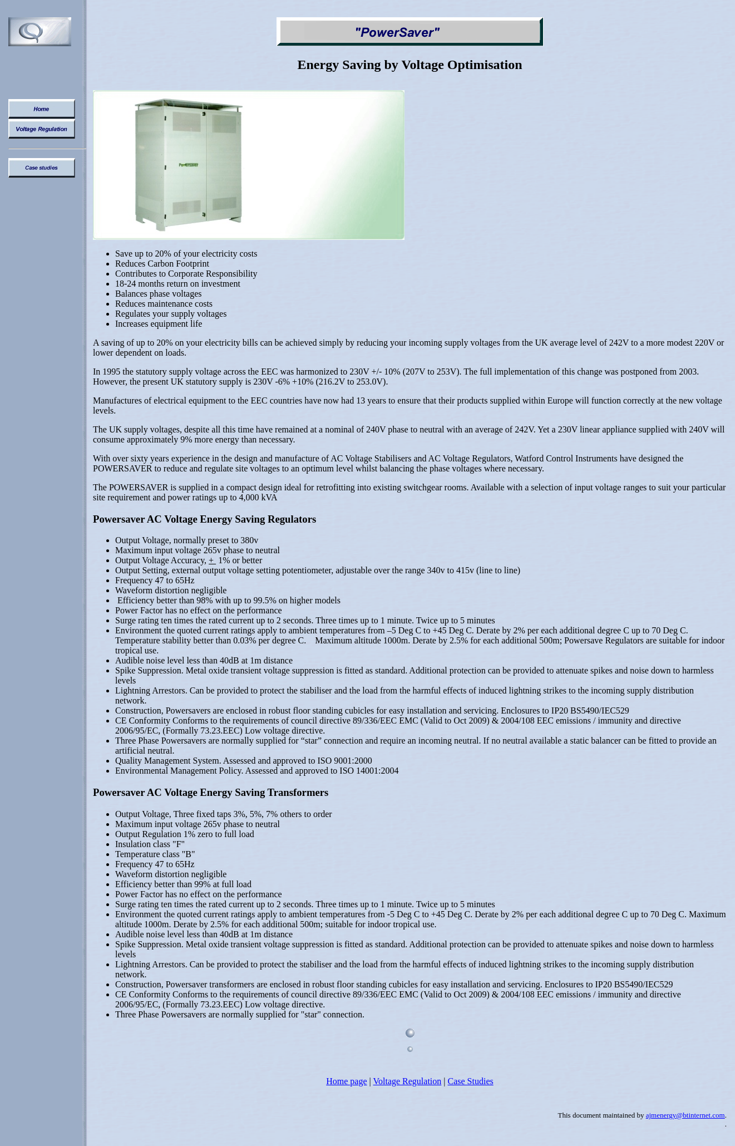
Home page (346, 1081)
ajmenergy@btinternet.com (685, 1115)
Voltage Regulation (407, 1081)
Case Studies (471, 1081)
